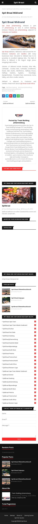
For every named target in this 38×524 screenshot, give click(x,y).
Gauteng (33, 28)
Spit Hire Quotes (19, 518)
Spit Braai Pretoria (19, 353)
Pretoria (11, 30)
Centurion (5, 32)
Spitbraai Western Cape (19, 403)
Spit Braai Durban (19, 329)
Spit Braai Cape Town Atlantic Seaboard (19, 325)
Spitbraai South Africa (19, 399)
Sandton (14, 32)
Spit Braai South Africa (13, 9)
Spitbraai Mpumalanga (19, 385)
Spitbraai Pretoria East (19, 396)
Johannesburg (9, 28)
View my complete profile (19, 497)
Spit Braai (19, 2)
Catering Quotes (29, 515)
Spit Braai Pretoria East (19, 357)
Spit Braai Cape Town (19, 322)
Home (4, 9)
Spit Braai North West (19, 350)
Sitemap (12, 515)
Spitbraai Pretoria (19, 392)
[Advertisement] (19, 251)
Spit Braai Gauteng (11, 87)
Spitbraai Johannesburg (19, 382)
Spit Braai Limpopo (17, 298)
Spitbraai (6, 206)
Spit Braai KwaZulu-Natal (19, 343)
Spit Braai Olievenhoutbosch (21, 289)
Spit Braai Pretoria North (19, 360)
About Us (19, 515)
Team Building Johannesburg (11, 17)
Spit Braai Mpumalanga (19, 346)
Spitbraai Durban (19, 375)
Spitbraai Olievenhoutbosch (21, 306)
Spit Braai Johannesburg (11, 26)
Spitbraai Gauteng (19, 378)
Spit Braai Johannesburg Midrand (11, 89)
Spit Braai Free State (19, 332)
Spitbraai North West (19, 389)
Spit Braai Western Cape (19, 368)
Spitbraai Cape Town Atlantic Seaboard (19, 371)
